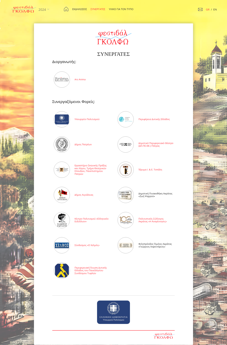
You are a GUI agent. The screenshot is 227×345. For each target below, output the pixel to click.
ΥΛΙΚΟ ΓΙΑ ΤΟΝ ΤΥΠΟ (121, 9)
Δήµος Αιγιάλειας (84, 194)
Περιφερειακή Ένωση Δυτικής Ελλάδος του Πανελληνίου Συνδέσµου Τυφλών (91, 270)
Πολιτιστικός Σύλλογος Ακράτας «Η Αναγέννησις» (152, 220)
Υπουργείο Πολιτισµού (87, 119)
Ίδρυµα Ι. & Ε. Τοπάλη (150, 169)
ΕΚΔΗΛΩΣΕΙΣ (79, 9)
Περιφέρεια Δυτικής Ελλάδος (154, 119)
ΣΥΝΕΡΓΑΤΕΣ (98, 9)
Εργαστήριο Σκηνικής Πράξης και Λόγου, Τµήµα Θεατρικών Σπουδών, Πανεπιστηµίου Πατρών (91, 169)
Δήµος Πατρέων (83, 144)
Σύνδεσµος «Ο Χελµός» (87, 245)
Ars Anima (80, 79)
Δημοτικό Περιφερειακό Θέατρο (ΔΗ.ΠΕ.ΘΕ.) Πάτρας (155, 144)
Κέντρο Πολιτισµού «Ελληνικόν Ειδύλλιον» (92, 220)
